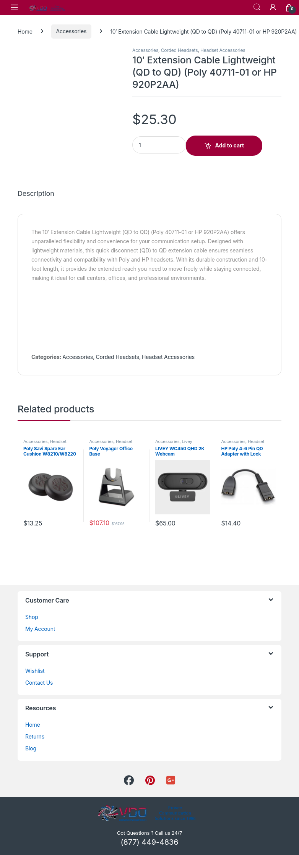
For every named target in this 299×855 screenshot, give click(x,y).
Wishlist (35, 671)
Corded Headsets (179, 50)
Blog (30, 748)
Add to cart (229, 145)
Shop (31, 617)
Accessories (71, 31)
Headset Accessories (222, 50)
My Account (40, 628)
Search (257, 7)
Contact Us (39, 682)
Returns (34, 736)
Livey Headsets (173, 444)
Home (25, 31)
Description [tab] (36, 193)
